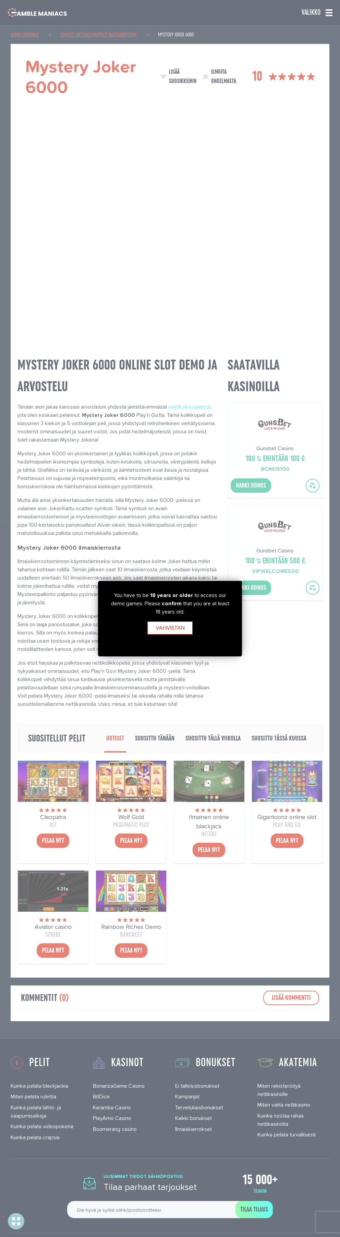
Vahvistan (170, 628)
